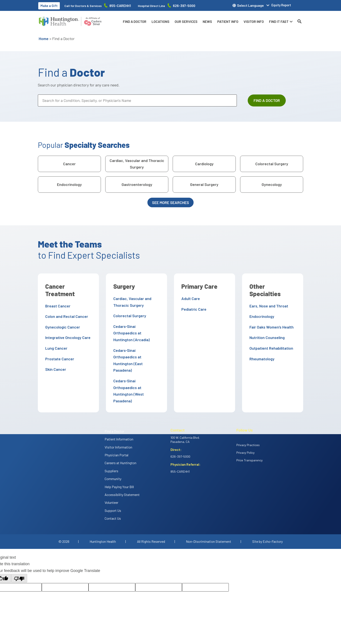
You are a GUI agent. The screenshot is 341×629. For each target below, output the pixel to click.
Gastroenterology (137, 184)
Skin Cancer (54, 369)
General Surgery (204, 184)
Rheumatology (261, 351)
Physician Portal (116, 435)
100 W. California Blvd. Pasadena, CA (185, 419)
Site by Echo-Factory (267, 521)
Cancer (69, 163)
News (207, 21)
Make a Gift (49, 6)
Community (113, 459)
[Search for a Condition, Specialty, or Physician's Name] (137, 100)
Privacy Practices (248, 425)
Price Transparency (249, 440)
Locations (160, 21)
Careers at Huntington (120, 443)
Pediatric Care (193, 309)
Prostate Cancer (58, 358)
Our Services (186, 21)
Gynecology (272, 184)
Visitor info (254, 21)
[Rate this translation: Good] (65, 567)
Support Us (113, 490)
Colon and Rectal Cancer (65, 316)
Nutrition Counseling (266, 330)
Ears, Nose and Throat (268, 298)
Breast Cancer (57, 306)
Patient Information (119, 419)
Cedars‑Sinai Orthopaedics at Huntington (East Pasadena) (135, 350)
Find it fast (279, 21)
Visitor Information (118, 427)
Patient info (227, 21)
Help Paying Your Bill (119, 467)
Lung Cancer (55, 348)
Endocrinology (69, 184)
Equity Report (281, 5)
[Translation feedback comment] (205, 567)
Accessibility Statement (122, 474)
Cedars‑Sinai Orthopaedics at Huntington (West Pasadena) (135, 374)
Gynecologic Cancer (61, 327)
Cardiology (204, 163)
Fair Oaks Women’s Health (271, 319)
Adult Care (190, 298)
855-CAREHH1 (120, 5)
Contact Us (113, 498)
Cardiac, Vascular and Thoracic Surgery (137, 164)
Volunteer (111, 483)
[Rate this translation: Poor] (112, 567)
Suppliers (111, 451)
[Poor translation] (19, 558)
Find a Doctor (134, 21)
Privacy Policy (245, 432)
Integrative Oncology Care (67, 337)
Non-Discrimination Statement (208, 521)
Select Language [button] (250, 5)
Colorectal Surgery (271, 163)
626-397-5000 (184, 5)
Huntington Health (103, 521)
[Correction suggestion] (158, 567)
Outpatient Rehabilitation (270, 340)
